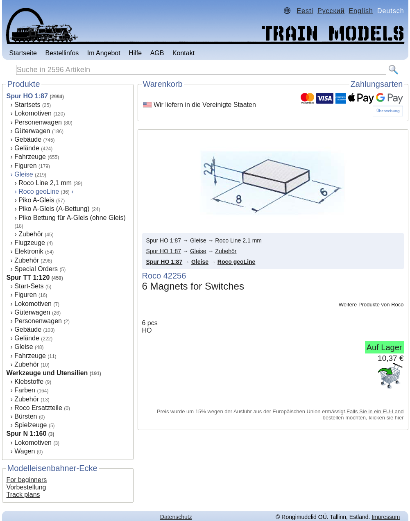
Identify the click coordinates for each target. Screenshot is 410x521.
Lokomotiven (33, 113)
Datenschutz (176, 517)
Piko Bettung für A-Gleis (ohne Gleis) (71, 217)
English (361, 10)
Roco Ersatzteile (38, 407)
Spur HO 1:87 (27, 96)
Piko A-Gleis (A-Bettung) (53, 208)
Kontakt (183, 53)
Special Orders (36, 268)
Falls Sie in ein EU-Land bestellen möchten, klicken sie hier (363, 414)
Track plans (23, 494)
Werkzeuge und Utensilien (47, 372)
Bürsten (25, 416)
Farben (24, 390)
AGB (157, 53)
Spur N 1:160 (27, 433)
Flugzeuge (29, 242)
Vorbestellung (26, 487)
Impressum (385, 517)
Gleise (23, 174)
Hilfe (135, 53)
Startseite (23, 53)
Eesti (305, 10)
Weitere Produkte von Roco (371, 304)
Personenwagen (38, 122)
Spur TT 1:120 (28, 277)
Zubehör (30, 234)
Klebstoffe (28, 381)
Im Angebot (103, 53)
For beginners (27, 479)
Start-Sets (28, 286)
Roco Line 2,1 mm (45, 182)
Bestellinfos (62, 53)
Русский (330, 10)
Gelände (26, 148)
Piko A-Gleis (36, 200)
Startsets (27, 104)
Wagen (24, 451)
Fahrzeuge (30, 156)
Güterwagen (32, 130)
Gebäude (27, 139)
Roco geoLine (236, 261)
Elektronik (28, 251)
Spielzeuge (30, 424)
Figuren (25, 165)
